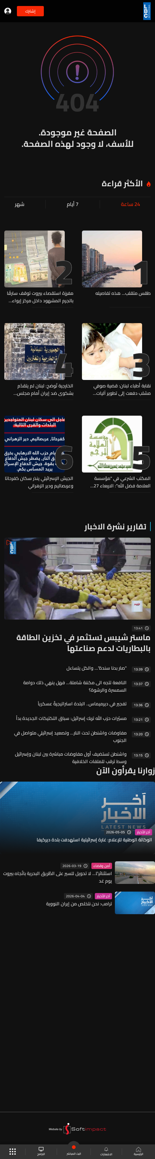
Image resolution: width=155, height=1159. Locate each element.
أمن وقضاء (101, 865)
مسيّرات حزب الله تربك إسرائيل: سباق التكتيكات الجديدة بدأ (71, 718)
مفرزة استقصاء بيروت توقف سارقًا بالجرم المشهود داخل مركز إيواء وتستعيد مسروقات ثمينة (40, 296)
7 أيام (73, 204)
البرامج (41, 1151)
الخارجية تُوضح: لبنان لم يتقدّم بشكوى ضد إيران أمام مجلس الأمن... (45, 389)
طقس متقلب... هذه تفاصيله (123, 293)
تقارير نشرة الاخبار (115, 526)
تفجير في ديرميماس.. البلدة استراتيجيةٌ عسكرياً (82, 703)
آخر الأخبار (143, 832)
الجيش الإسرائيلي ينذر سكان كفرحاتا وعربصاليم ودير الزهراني (39, 482)
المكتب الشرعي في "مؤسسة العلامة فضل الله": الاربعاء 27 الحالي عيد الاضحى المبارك (122, 482)
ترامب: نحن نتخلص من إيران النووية (79, 903)
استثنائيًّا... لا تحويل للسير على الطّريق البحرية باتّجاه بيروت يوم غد (57, 877)
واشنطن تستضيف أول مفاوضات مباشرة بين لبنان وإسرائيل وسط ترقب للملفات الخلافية (71, 757)
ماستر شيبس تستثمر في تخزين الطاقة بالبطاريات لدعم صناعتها (83, 643)
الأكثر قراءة (122, 183)
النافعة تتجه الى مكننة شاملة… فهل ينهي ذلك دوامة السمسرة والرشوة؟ (75, 686)
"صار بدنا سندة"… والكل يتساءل (96, 668)
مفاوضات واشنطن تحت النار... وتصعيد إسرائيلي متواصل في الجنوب (70, 736)
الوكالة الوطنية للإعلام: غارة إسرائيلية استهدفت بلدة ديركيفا (94, 840)
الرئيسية (138, 1152)
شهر (19, 204)
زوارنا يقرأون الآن (125, 770)
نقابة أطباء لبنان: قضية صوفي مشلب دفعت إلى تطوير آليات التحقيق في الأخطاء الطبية (122, 389)
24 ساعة (130, 204)
